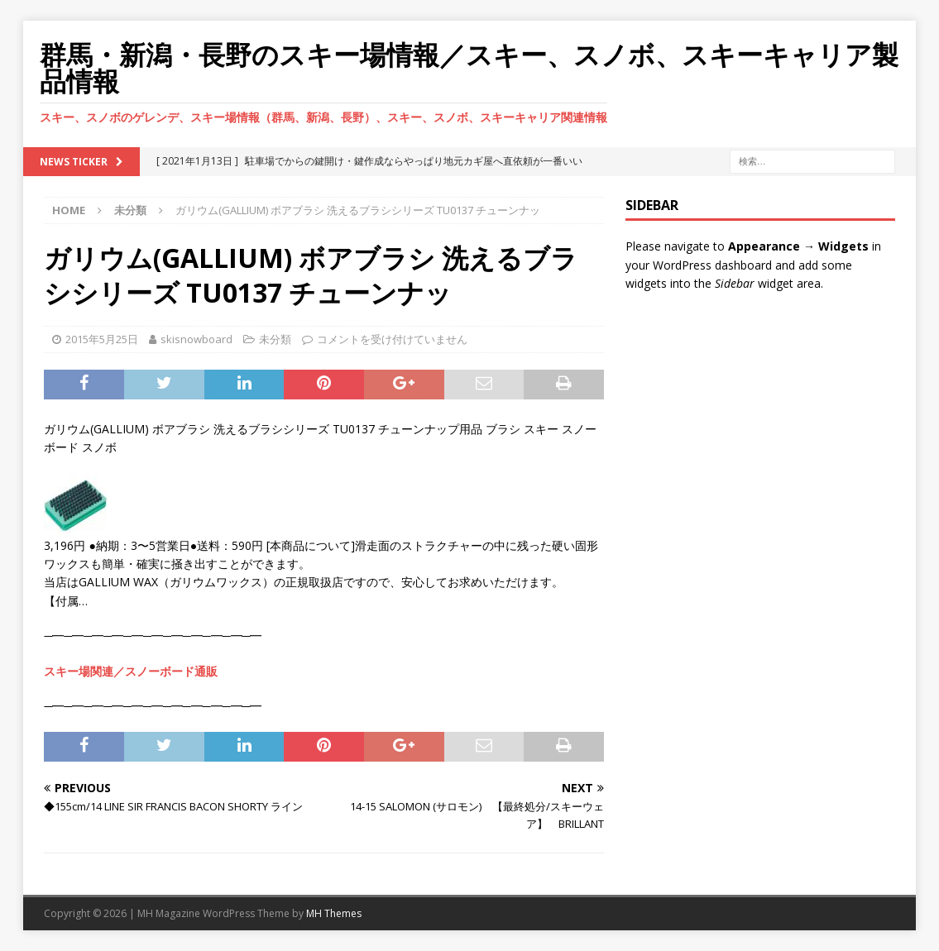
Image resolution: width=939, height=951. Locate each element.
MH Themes (334, 913)
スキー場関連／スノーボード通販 (131, 671)
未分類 (275, 339)
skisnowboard (196, 339)
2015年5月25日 (101, 339)
